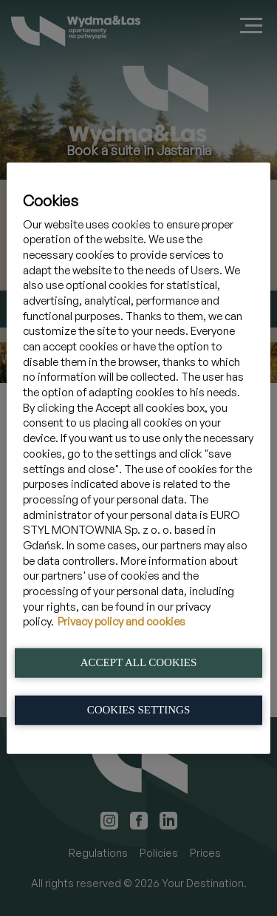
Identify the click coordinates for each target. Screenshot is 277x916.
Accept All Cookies (139, 662)
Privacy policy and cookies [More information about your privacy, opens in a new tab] (121, 621)
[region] (138, 458)
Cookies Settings (139, 709)
